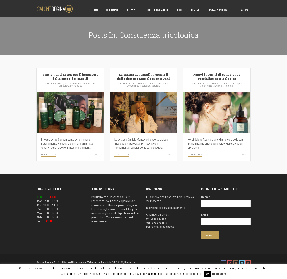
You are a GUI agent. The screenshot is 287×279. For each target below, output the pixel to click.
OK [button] (207, 274)
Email (205, 214)
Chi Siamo (112, 10)
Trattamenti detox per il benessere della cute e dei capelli (70, 76)
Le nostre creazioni (156, 10)
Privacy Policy (218, 10)
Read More (219, 274)
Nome (205, 197)
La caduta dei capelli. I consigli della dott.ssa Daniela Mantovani (143, 76)
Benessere (71, 83)
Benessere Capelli (87, 83)
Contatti (195, 10)
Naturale (156, 86)
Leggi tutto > (48, 154)
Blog (179, 10)
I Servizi (131, 10)
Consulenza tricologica (70, 86)
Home (95, 10)
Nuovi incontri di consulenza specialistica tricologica (216, 76)
